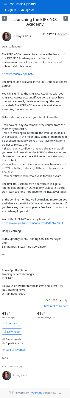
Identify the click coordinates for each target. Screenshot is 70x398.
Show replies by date (55, 306)
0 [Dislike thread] (55, 300)
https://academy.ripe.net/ (17, 74)
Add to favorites (14, 349)
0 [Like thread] (48, 300)
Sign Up (28, 10)
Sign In (10, 10)
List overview (10, 323)
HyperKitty (35, 392)
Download (12, 331)
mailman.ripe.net (23, 3)
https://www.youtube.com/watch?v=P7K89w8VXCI (32, 223)
